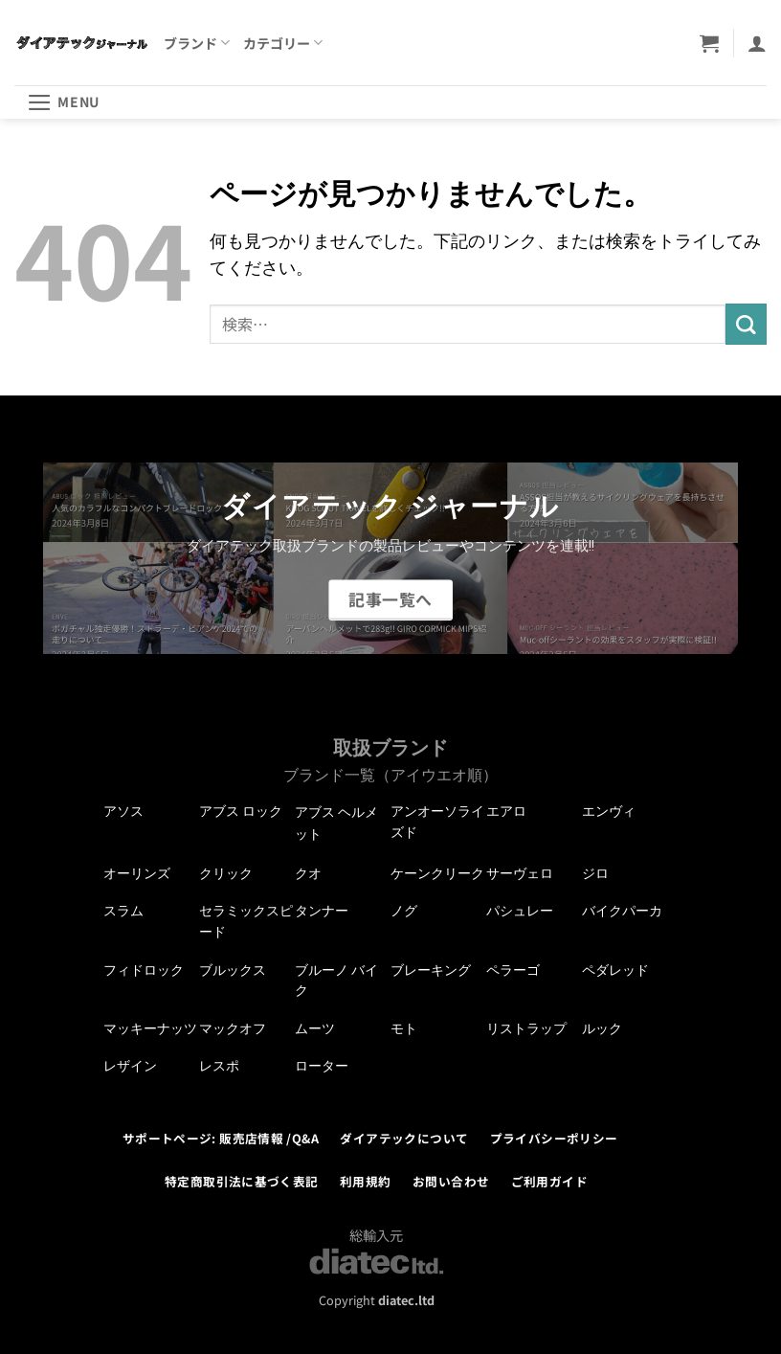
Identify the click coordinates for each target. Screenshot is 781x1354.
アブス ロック (240, 811)
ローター (321, 1065)
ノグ (403, 910)
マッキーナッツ (150, 1028)
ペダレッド (615, 970)
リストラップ (526, 1028)
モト (403, 1028)
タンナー (321, 910)
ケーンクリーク (437, 873)
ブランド (197, 43)
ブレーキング (430, 970)
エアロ (506, 811)
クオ (308, 873)
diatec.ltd (406, 1300)
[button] (709, 43)
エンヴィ (609, 811)
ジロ (595, 873)
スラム (123, 910)
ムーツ (315, 1028)
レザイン (130, 1065)
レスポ (219, 1065)
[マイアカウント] (757, 43)
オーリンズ (136, 873)
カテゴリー (283, 43)
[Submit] (746, 324)
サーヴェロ (519, 873)
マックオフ (232, 1028)
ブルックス (232, 970)
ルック (602, 1028)
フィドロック (143, 970)
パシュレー (519, 910)
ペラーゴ (513, 970)
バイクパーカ (622, 910)
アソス (123, 811)
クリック (226, 873)
